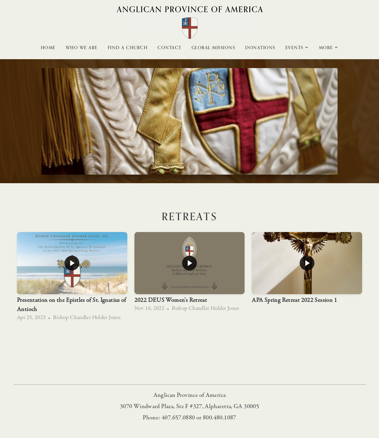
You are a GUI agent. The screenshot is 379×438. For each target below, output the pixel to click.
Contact (170, 47)
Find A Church (128, 47)
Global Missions (213, 47)
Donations (260, 47)
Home (48, 47)
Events (297, 47)
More (328, 47)
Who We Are (82, 47)
